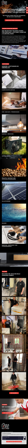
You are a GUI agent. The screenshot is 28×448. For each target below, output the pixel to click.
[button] (14, 287)
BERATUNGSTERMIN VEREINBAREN (14, 20)
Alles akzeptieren (18, 441)
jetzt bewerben (7, 412)
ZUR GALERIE (14, 393)
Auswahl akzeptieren (10, 441)
